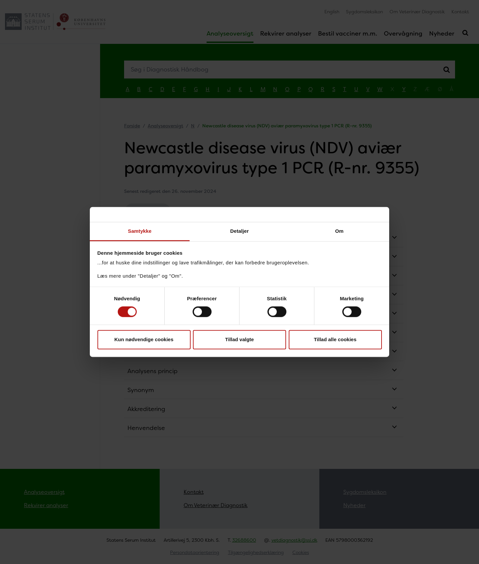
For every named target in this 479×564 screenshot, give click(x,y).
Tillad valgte (239, 339)
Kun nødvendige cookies (144, 339)
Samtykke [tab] (140, 231)
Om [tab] (339, 231)
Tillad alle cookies (335, 339)
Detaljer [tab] (239, 231)
